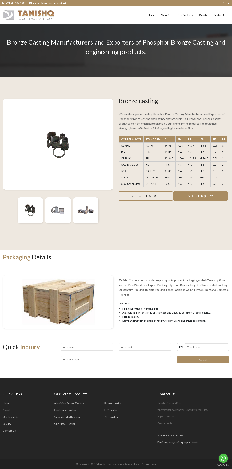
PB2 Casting (111, 416)
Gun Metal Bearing (64, 423)
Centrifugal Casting (65, 409)
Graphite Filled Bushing (67, 416)
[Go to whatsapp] (223, 458)
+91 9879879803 (176, 435)
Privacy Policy (149, 463)
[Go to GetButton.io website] (223, 465)
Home (151, 15)
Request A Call (145, 196)
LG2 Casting (111, 409)
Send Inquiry (200, 196)
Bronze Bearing (113, 403)
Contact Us (219, 15)
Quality (203, 15)
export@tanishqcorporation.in (181, 442)
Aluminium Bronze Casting (69, 403)
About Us (166, 15)
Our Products (185, 15)
